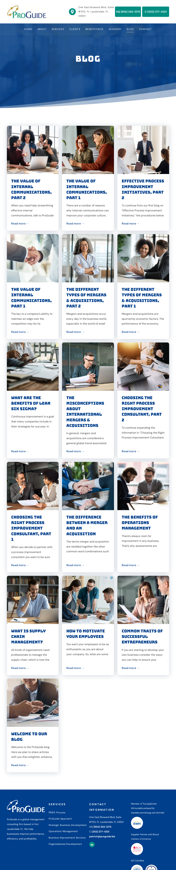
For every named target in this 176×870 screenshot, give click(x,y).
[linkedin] (92, 845)
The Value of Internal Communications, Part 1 (86, 189)
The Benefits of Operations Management (140, 523)
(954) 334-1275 (102, 826)
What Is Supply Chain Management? (28, 636)
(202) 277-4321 (100, 831)
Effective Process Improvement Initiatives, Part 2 (143, 189)
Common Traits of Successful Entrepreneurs (142, 636)
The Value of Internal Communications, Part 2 (31, 189)
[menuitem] (28, 29)
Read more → (20, 223)
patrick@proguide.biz (102, 836)
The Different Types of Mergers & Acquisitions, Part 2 (86, 298)
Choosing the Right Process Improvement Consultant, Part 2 (142, 409)
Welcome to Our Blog (29, 736)
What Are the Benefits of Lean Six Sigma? (30, 403)
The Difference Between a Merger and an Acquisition (87, 525)
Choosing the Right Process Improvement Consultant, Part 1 (31, 528)
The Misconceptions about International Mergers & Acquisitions (85, 411)
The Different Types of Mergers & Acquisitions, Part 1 (142, 298)
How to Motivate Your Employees (85, 633)
